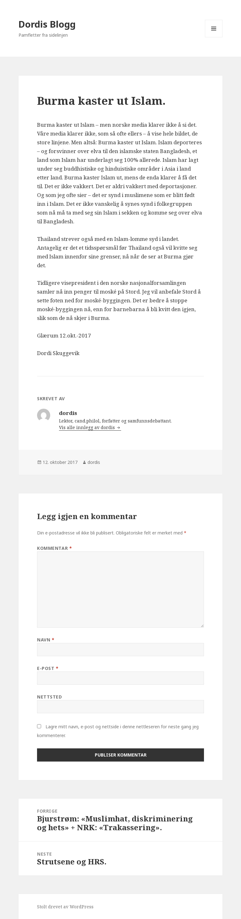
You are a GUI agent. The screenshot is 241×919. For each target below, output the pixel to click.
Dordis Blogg (47, 24)
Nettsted (49, 697)
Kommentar (54, 548)
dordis (94, 462)
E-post (47, 668)
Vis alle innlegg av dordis (87, 427)
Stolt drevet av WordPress (65, 907)
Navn (45, 640)
